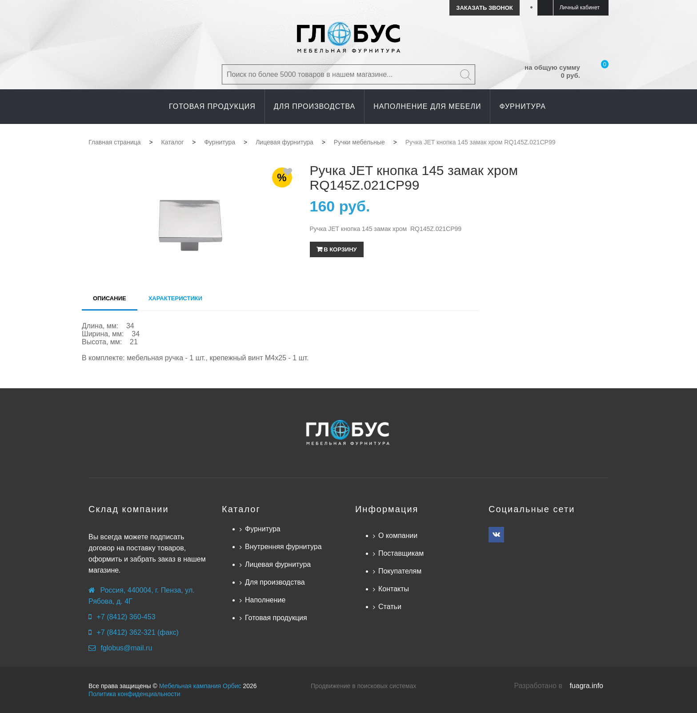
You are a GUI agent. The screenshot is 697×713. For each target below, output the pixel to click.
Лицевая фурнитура (278, 564)
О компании (397, 535)
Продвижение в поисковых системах (363, 685)
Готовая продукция (276, 617)
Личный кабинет (580, 7)
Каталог (241, 509)
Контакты (393, 589)
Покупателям (399, 571)
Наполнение (265, 600)
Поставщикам (401, 553)
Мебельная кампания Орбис (200, 685)
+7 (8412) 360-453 (125, 617)
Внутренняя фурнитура (283, 546)
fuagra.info (586, 685)
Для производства (275, 582)
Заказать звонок (484, 7)
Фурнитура (262, 529)
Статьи (389, 606)
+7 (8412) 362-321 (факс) (137, 632)
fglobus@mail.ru (126, 648)
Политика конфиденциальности (134, 693)
